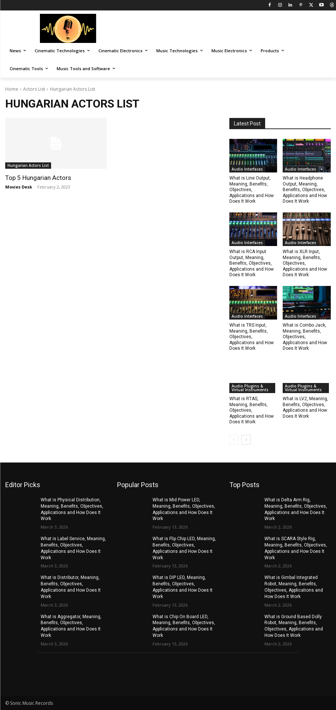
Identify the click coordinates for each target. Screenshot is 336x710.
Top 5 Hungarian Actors (38, 177)
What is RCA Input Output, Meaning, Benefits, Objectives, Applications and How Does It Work (251, 263)
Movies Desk (18, 187)
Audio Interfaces (247, 169)
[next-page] (246, 440)
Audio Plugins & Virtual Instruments (250, 387)
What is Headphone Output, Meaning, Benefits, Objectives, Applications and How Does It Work (305, 189)
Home (11, 89)
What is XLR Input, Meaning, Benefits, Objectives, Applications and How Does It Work (305, 263)
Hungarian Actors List (28, 165)
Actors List (34, 89)
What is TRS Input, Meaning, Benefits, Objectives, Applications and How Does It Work (251, 337)
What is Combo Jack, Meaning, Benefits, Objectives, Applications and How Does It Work (305, 337)
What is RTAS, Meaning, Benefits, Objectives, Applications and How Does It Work (251, 410)
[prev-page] (234, 440)
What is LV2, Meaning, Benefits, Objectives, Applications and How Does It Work (305, 407)
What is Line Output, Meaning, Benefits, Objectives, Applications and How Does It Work (251, 189)
